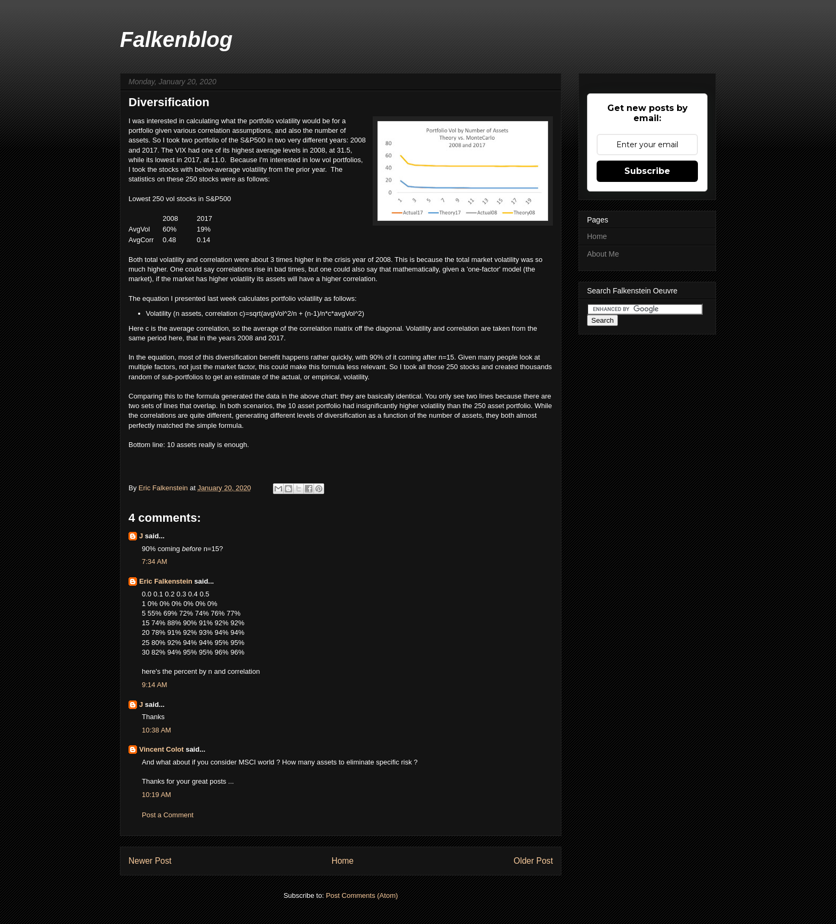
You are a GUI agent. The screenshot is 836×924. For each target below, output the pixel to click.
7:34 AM (154, 561)
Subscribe (647, 171)
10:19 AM (156, 795)
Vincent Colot (161, 749)
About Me (603, 254)
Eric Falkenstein (165, 581)
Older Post (533, 860)
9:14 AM (154, 685)
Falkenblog (176, 39)
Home (343, 860)
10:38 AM (156, 730)
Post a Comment (168, 815)
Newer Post (150, 860)
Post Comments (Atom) (362, 895)
